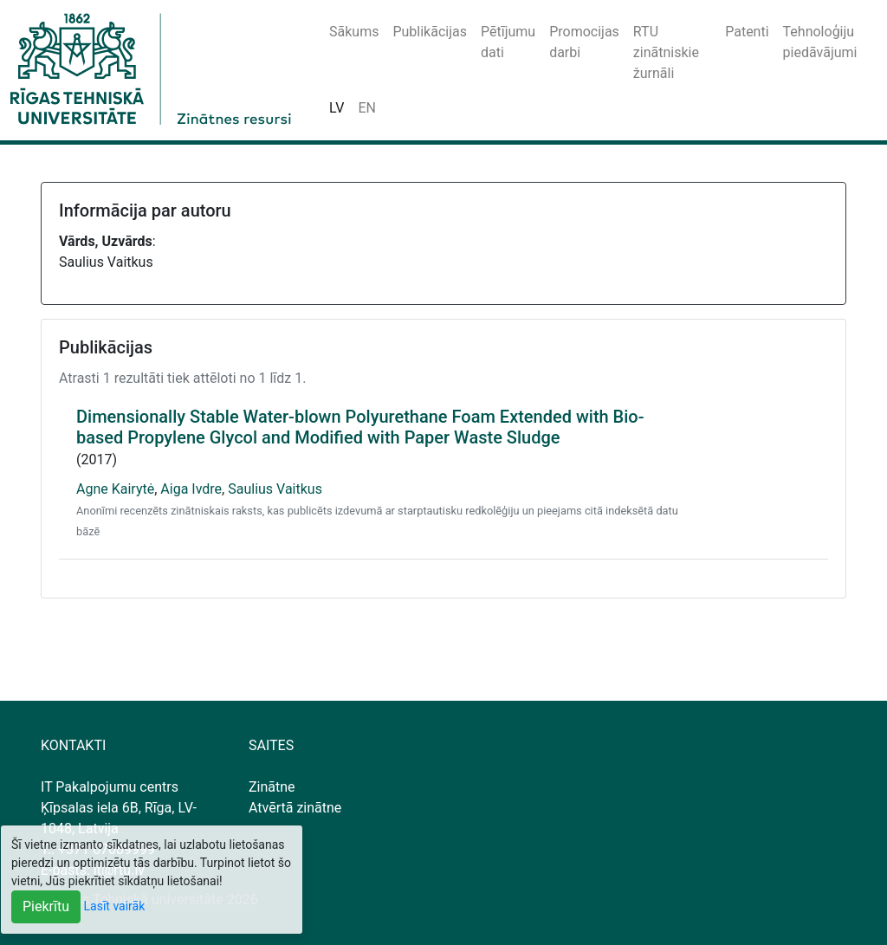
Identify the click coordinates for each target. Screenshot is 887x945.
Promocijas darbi (584, 42)
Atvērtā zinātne (295, 807)
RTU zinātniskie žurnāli (666, 52)
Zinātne (272, 787)
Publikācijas (429, 31)
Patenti (746, 31)
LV (336, 108)
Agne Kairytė (115, 489)
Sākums (354, 31)
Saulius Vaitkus (275, 489)
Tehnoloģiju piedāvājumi (820, 42)
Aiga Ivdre (191, 489)
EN (367, 108)
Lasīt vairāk (115, 906)
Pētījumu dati (508, 42)
